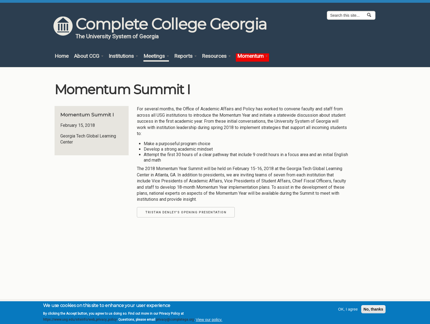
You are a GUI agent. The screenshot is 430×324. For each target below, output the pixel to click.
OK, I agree (348, 311)
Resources (216, 56)
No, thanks (373, 311)
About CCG (88, 56)
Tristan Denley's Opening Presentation (185, 212)
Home (62, 56)
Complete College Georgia (171, 24)
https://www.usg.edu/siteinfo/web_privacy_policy (80, 321)
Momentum (252, 56)
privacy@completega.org (175, 321)
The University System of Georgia (117, 36)
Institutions (123, 56)
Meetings (156, 56)
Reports (185, 56)
